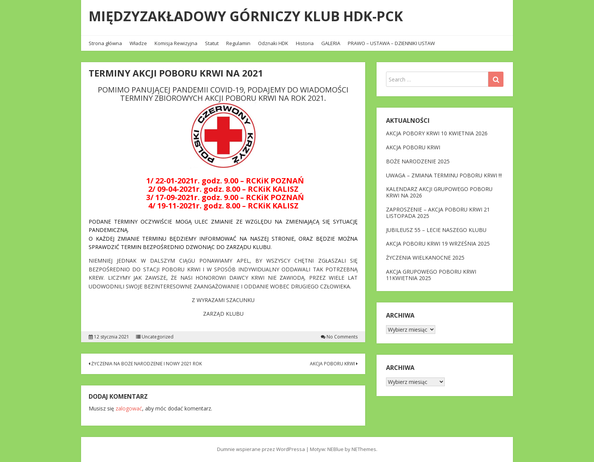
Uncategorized (158, 337)
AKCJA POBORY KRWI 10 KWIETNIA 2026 (437, 133)
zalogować (129, 408)
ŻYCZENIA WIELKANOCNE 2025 (425, 257)
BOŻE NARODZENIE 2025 (418, 161)
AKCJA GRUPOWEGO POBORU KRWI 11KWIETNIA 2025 (431, 275)
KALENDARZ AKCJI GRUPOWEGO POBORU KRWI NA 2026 (439, 192)
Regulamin (238, 43)
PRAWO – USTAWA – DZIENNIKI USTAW (391, 43)
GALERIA (330, 43)
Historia (305, 43)
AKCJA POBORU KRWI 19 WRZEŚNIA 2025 (438, 243)
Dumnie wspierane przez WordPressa (261, 449)
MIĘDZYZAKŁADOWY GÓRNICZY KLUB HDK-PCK (246, 16)
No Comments (342, 337)
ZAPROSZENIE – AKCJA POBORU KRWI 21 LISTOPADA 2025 (438, 212)
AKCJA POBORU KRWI (334, 363)
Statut (212, 43)
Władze (138, 43)
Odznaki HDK (273, 43)
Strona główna (105, 43)
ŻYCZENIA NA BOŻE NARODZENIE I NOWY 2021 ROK (145, 363)
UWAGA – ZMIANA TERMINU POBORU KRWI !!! (444, 175)
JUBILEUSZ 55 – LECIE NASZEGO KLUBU (436, 229)
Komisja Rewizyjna (176, 43)
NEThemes (364, 449)
